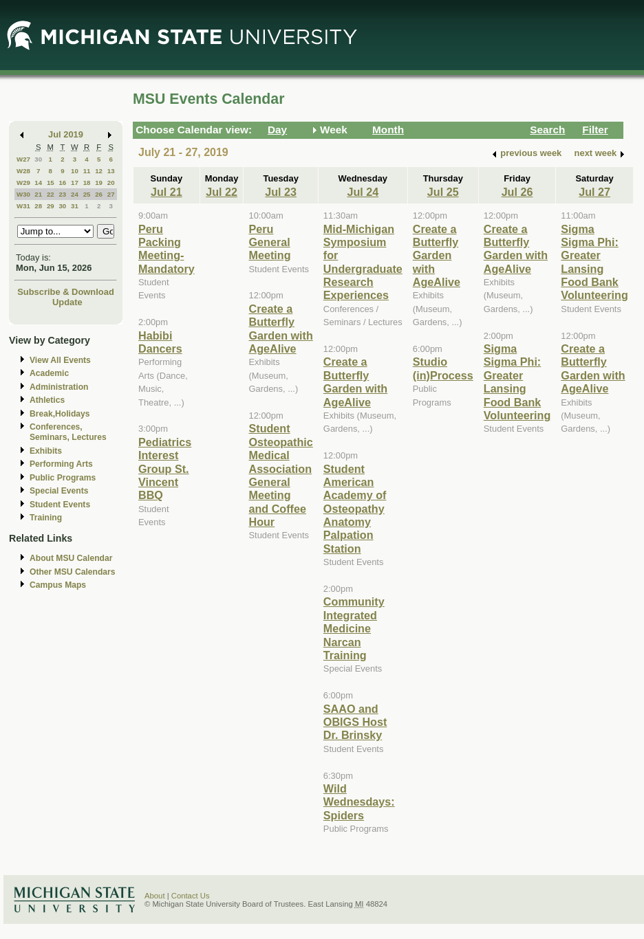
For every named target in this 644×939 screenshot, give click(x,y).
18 (87, 182)
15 (50, 182)
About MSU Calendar (71, 558)
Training (46, 517)
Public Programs (63, 478)
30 (38, 159)
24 (74, 194)
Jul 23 (281, 192)
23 (62, 194)
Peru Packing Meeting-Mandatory (166, 249)
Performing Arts (61, 464)
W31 (23, 206)
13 (111, 171)
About (154, 896)
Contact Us (190, 896)
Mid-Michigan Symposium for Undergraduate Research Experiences (362, 262)
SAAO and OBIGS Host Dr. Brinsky (355, 722)
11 (87, 171)
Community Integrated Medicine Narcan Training (354, 628)
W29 (23, 182)
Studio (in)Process (443, 368)
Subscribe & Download (65, 292)
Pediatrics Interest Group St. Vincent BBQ (164, 469)
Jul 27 (594, 192)
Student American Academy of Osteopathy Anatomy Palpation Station (355, 509)
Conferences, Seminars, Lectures (68, 432)
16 (62, 182)
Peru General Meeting (269, 242)
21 (38, 194)
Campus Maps (58, 585)
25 (87, 194)
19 (99, 182)
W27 (23, 159)
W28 (23, 171)
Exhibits (46, 451)
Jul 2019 (65, 134)
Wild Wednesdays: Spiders (359, 801)
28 (38, 206)
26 (99, 194)
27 (111, 194)
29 (50, 206)
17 (74, 182)
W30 (23, 194)
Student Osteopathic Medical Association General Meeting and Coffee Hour (280, 475)
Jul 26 (517, 192)
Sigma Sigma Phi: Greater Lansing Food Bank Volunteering (517, 381)
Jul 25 (443, 192)
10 (74, 171)
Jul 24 (362, 192)
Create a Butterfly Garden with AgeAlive (280, 328)
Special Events (59, 491)
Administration (59, 387)
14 (38, 182)
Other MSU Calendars (73, 572)
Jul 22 (221, 192)
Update (67, 302)
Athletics (47, 400)
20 (111, 182)
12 (99, 171)
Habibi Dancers (160, 342)
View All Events (60, 360)
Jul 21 (166, 192)
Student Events (60, 504)
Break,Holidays (60, 414)
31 (74, 206)
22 (50, 194)
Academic (49, 373)
